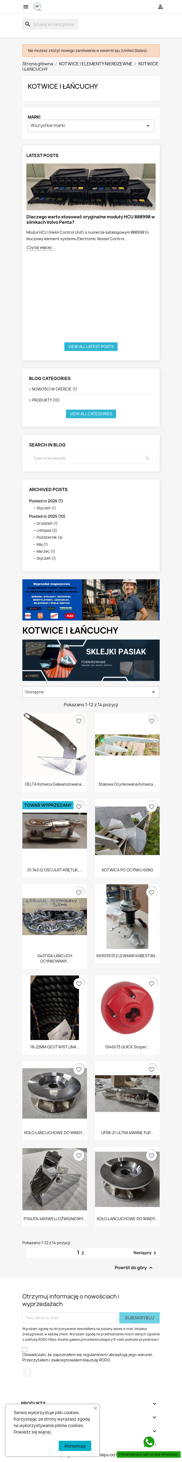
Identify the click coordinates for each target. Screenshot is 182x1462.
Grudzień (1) (47, 523)
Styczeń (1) (46, 508)
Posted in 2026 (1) (46, 500)
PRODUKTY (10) (46, 400)
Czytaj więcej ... (40, 247)
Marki (34, 117)
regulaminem (95, 1354)
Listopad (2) (47, 530)
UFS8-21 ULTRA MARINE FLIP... (127, 1132)
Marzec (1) (46, 551)
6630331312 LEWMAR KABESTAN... (127, 955)
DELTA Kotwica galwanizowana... (55, 784)
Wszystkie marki (91, 125)
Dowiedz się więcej (32, 1432)
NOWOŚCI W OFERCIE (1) (54, 389)
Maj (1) (42, 544)
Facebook (27, 1372)
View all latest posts (91, 346)
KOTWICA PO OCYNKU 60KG (127, 869)
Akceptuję (75, 1446)
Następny (146, 1253)
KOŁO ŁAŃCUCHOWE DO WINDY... (54, 1132)
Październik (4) (50, 537)
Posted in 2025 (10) (47, 516)
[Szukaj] (50, 24)
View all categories (91, 413)
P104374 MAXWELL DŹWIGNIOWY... (55, 1218)
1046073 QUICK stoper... (127, 1046)
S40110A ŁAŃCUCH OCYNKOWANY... (54, 958)
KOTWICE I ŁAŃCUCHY (63, 86)
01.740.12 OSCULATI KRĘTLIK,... (54, 869)
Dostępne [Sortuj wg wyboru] (91, 692)
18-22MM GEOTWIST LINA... (54, 1046)
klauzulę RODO (96, 1359)
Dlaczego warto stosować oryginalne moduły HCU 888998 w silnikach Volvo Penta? (90, 219)
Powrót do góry (134, 1267)
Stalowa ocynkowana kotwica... (127, 784)
